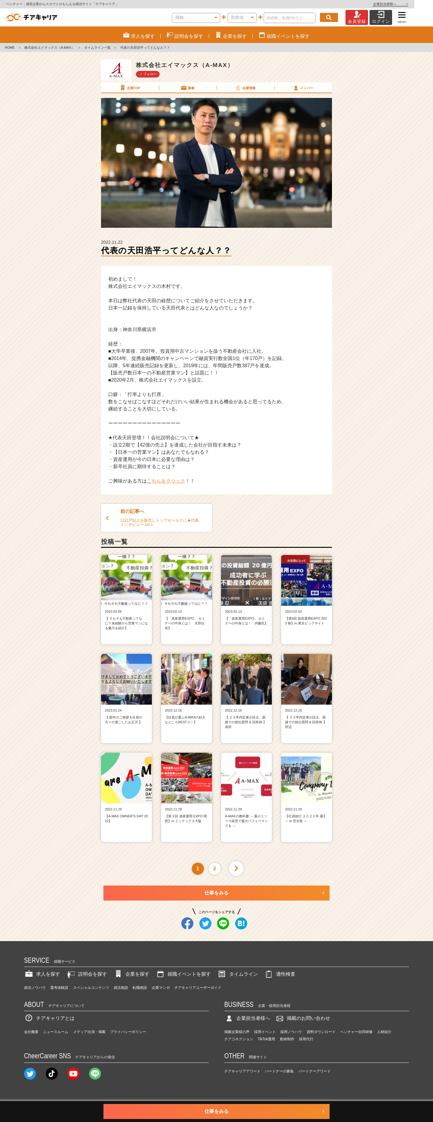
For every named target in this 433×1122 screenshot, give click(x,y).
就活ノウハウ (35, 988)
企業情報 (245, 87)
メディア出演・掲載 (89, 1032)
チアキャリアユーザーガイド (197, 988)
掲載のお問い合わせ (302, 1018)
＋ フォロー (148, 74)
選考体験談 (59, 988)
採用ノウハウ (291, 1032)
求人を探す (42, 974)
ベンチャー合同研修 (356, 1032)
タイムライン (237, 974)
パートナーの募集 (279, 1071)
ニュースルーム (55, 1032)
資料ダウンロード (321, 1032)
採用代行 (306, 1039)
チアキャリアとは (49, 1018)
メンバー (302, 87)
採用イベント (265, 1032)
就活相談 (121, 988)
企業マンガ (161, 988)
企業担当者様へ (409, 4)
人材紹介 (384, 1032)
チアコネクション (238, 1039)
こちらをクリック (166, 480)
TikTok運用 (266, 1039)
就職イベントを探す (183, 974)
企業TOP (129, 87)
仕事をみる (216, 892)
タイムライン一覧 (97, 47)
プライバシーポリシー (128, 1032)
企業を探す (131, 974)
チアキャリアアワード (242, 1071)
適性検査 (279, 974)
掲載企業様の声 (237, 1032)
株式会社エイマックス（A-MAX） (49, 47)
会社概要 (31, 1032)
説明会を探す (86, 974)
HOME (10, 47)
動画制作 (287, 1039)
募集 (187, 87)
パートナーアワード (314, 1071)
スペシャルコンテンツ (91, 988)
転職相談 (140, 988)
